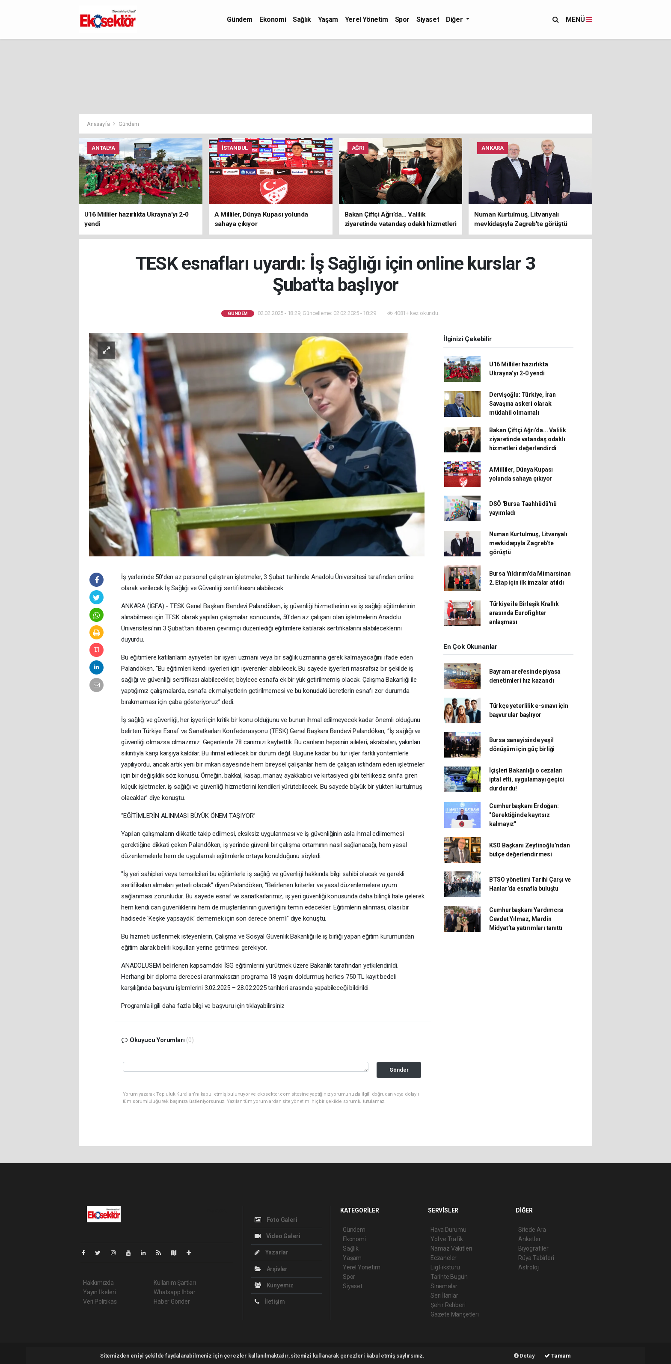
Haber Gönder (172, 1301)
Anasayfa (99, 124)
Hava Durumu (448, 1229)
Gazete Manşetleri (455, 1314)
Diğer (455, 19)
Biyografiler (533, 1248)
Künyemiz (274, 1285)
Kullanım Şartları (175, 1282)
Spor (402, 19)
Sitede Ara (532, 1229)
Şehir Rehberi (448, 1305)
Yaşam (328, 19)
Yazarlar (271, 1252)
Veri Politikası (100, 1301)
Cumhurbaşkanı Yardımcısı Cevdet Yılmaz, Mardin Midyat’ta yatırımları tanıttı (526, 918)
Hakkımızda (98, 1282)
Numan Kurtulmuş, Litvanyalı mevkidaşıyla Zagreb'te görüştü (528, 543)
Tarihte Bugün (449, 1276)
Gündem (239, 19)
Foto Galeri (276, 1219)
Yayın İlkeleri (99, 1292)
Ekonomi (272, 19)
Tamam (557, 1355)
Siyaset (427, 19)
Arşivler (271, 1269)
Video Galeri (277, 1236)
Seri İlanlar (444, 1295)
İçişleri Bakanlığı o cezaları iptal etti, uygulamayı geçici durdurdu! (526, 779)
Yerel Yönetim (366, 19)
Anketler (529, 1239)
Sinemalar (444, 1286)
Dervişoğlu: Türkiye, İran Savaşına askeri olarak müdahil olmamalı (522, 403)
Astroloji (529, 1267)
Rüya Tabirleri (536, 1257)
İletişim (270, 1301)
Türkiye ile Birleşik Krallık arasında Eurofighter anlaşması (524, 612)
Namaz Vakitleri (451, 1248)
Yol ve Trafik (447, 1239)
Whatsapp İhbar (174, 1292)
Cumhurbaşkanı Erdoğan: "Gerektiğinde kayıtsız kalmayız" (524, 814)
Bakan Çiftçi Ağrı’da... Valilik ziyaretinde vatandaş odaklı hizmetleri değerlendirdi (527, 439)
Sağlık (302, 19)
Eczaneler (444, 1257)
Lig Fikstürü (445, 1267)
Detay (524, 1355)
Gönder (399, 1070)
